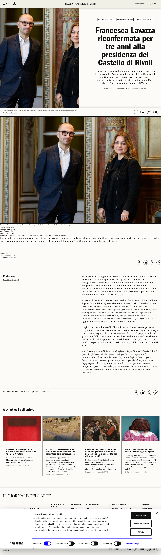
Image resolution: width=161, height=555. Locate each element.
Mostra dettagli (132, 550)
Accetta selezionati (133, 530)
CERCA (154, 4)
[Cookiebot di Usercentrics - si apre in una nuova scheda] (16, 550)
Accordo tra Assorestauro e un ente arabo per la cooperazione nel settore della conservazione (60, 461)
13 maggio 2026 (141, 484)
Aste (13, 445)
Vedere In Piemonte (125, 20)
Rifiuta (134, 538)
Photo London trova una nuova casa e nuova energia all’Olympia (140, 457)
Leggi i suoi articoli (11, 280)
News (8, 445)
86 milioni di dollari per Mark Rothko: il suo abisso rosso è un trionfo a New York (21, 459)
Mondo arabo (56, 445)
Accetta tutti (133, 522)
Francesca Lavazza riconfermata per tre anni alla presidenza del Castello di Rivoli (125, 47)
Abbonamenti (139, 4)
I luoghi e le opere (105, 20)
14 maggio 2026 (62, 492)
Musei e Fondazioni (144, 20)
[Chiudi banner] (157, 519)
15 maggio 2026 (22, 479)
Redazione (10, 479)
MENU (8, 4)
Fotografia (134, 445)
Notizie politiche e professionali (102, 445)
